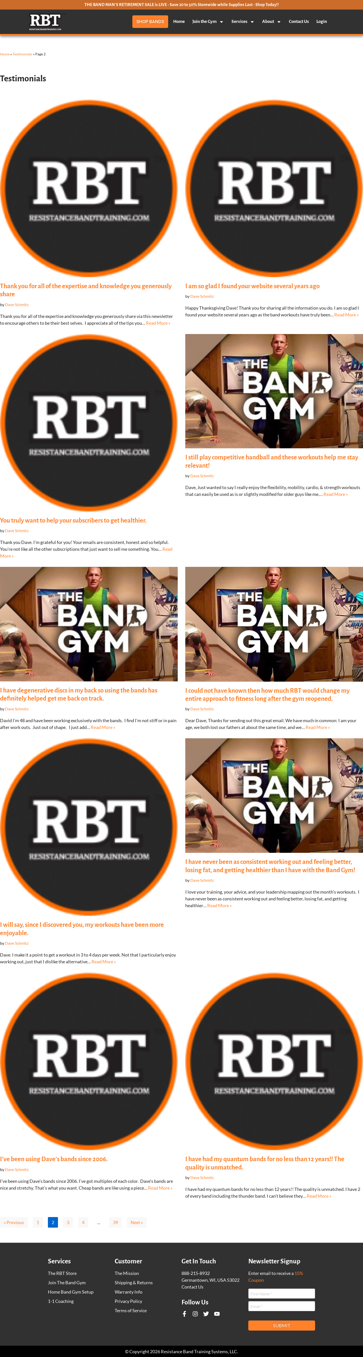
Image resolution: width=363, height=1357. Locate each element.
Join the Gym (208, 21)
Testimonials (22, 54)
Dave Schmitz (16, 304)
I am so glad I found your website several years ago (252, 286)
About (271, 21)
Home (179, 21)
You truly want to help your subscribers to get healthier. (73, 520)
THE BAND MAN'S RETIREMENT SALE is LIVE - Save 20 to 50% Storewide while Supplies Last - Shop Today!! (181, 5)
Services (243, 21)
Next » (137, 1222)
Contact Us (299, 21)
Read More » (158, 323)
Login (321, 21)
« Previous (14, 1222)
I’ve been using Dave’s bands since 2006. (54, 1159)
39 (115, 1222)
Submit (281, 1325)
